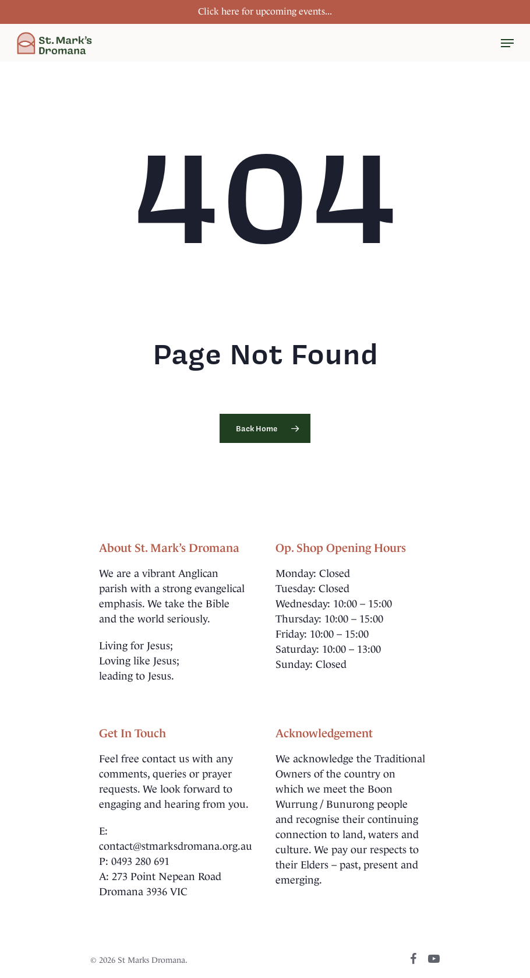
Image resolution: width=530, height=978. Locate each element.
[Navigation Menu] (507, 43)
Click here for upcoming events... (265, 11)
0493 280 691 (140, 861)
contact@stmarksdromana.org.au (175, 846)
